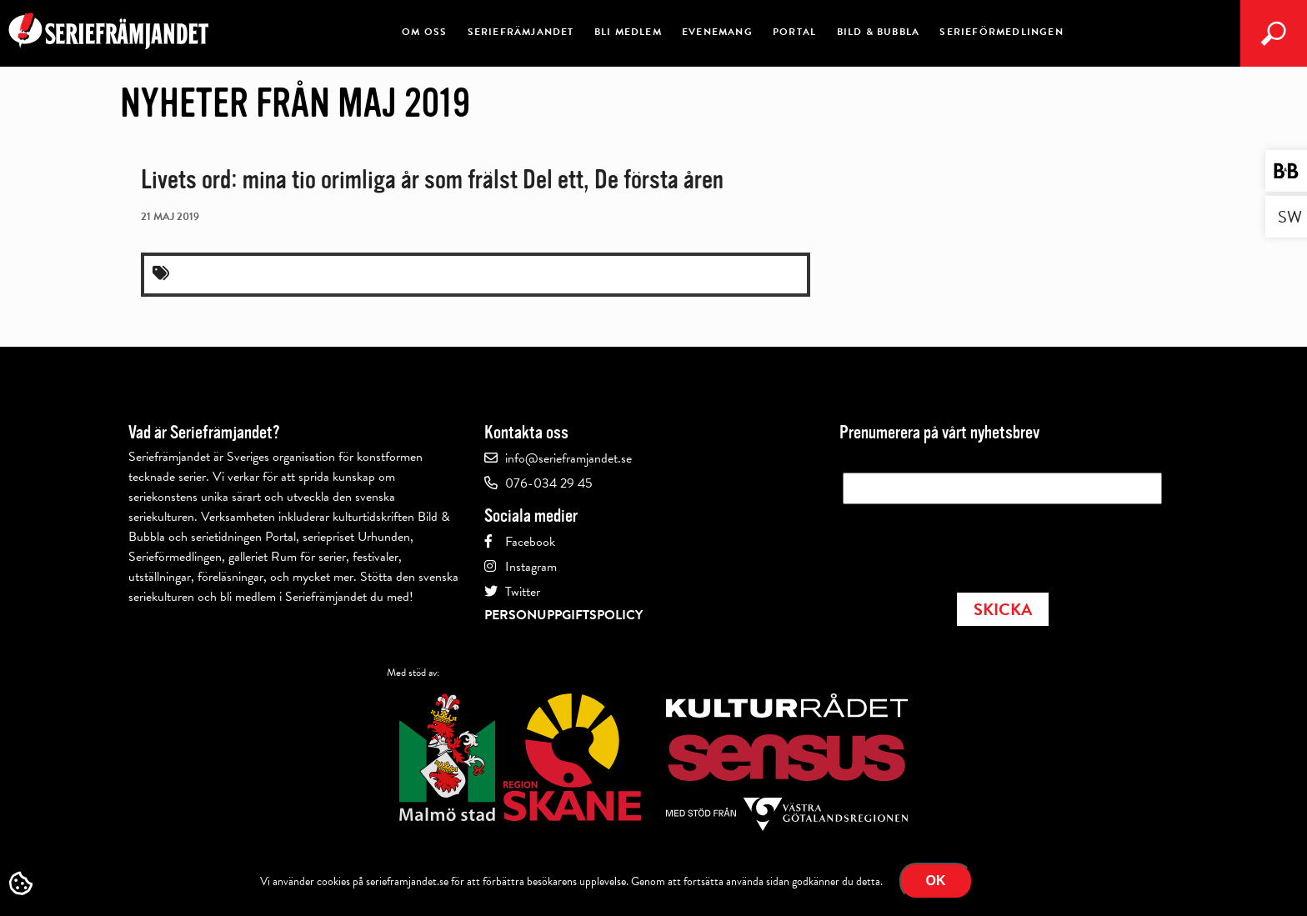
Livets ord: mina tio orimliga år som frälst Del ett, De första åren (432, 179)
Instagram (531, 567)
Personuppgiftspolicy (563, 615)
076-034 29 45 (549, 483)
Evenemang (717, 32)
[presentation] (969, 543)
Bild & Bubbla (878, 32)
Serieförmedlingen (1001, 32)
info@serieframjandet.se (568, 458)
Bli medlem (628, 32)
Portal (794, 32)
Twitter (522, 592)
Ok (936, 880)
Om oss (424, 32)
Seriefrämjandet (521, 32)
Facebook (530, 542)
